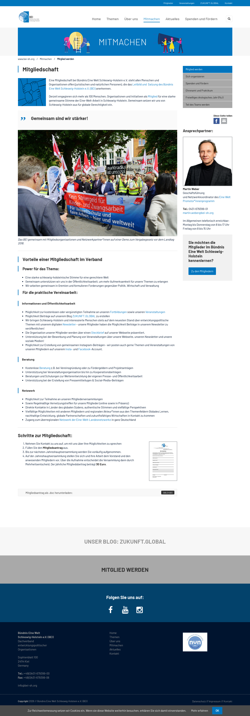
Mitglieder (168, 3)
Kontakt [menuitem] (114, 653)
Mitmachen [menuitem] (152, 19)
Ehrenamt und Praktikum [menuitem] (199, 90)
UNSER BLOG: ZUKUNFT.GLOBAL (125, 541)
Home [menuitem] (96, 19)
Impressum (215, 701)
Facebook (217, 121)
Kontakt (228, 3)
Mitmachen (46, 58)
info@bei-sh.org (27, 685)
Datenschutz (199, 701)
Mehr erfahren (199, 710)
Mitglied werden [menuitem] (194, 69)
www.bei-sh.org (26, 58)
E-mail (224, 121)
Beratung (44, 368)
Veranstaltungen (186, 3)
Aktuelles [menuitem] (172, 19)
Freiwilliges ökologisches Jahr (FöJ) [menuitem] (204, 97)
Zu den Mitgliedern (202, 271)
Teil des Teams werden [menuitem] (198, 104)
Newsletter (69, 324)
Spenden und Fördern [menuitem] (201, 19)
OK (217, 710)
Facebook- (85, 349)
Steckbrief (97, 332)
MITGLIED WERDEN (125, 569)
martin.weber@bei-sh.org (198, 212)
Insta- (69, 349)
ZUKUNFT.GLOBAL (209, 3)
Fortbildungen (118, 312)
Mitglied (152, 96)
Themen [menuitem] (112, 19)
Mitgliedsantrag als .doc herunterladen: (100, 492)
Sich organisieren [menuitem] (195, 76)
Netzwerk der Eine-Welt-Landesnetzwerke (85, 419)
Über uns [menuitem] (131, 19)
